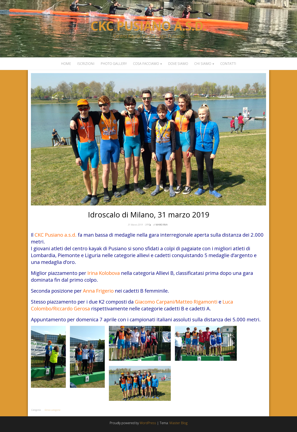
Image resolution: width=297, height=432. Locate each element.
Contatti (228, 63)
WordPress (148, 423)
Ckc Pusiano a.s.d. (148, 25)
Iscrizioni (85, 63)
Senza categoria (52, 409)
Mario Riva (162, 224)
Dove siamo (178, 63)
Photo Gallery (114, 63)
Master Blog (178, 423)
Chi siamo (204, 63)
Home (66, 63)
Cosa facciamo (147, 63)
